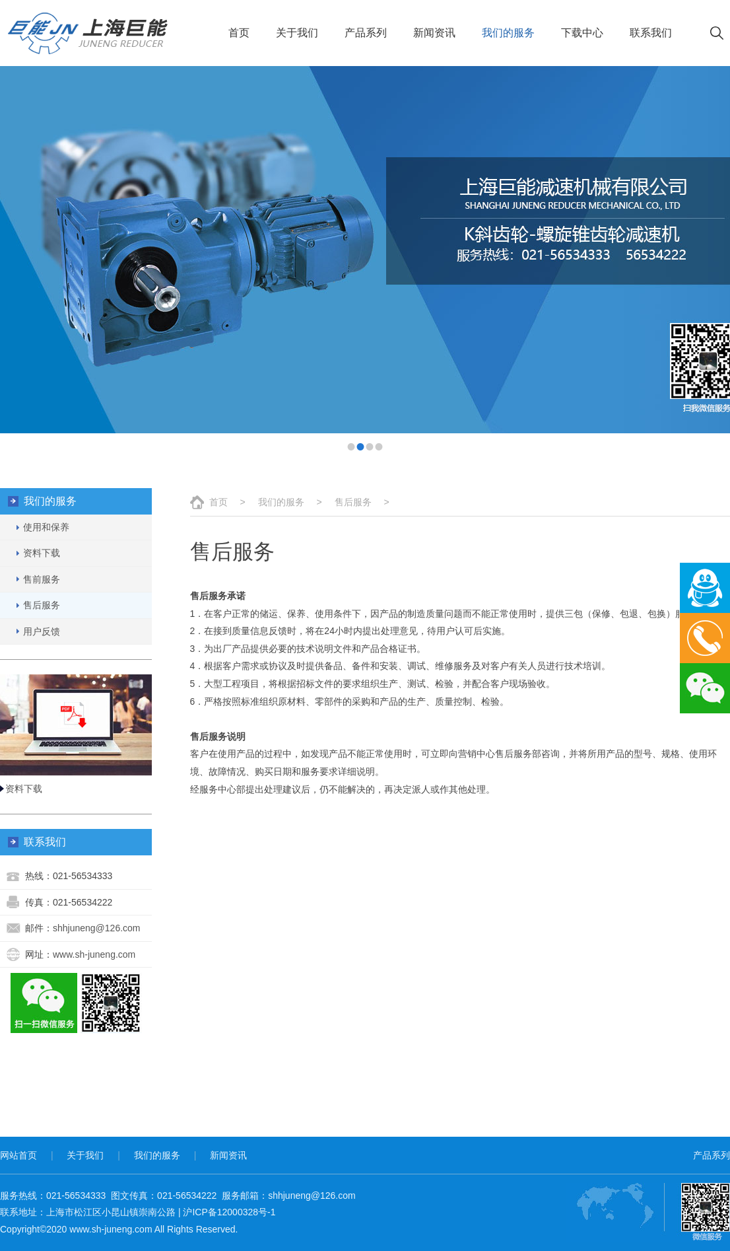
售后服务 (353, 502)
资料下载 (23, 788)
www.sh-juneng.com (94, 954)
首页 (238, 32)
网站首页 (18, 1155)
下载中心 (582, 32)
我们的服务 (508, 32)
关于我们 (297, 32)
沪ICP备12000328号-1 (229, 1212)
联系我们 (651, 32)
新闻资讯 (434, 32)
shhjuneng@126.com (97, 928)
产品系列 (366, 32)
